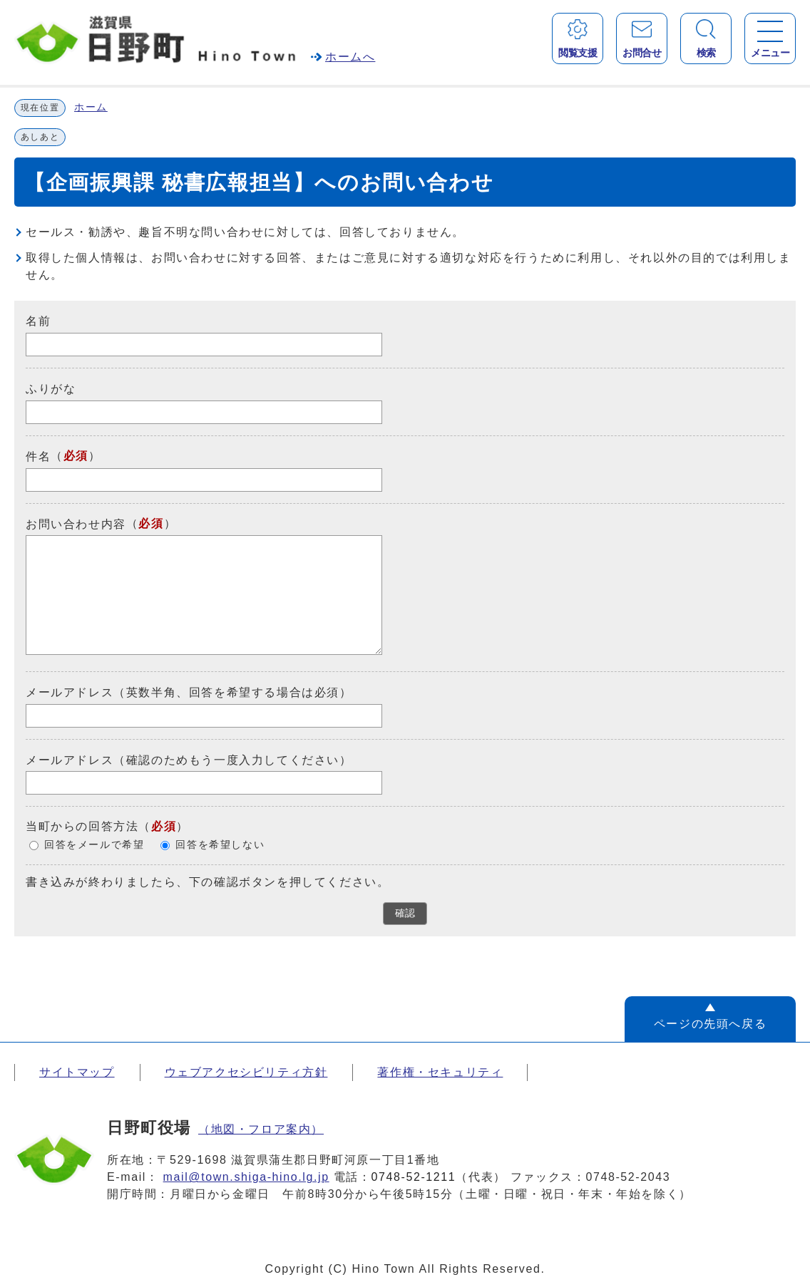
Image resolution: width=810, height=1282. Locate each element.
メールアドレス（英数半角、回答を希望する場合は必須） (189, 692)
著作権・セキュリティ (440, 1072)
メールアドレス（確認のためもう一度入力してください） (189, 759)
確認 (405, 913)
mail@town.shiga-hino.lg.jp (246, 1177)
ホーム (91, 107)
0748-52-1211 (413, 1177)
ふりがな (51, 389)
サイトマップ (77, 1072)
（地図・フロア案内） (261, 1129)
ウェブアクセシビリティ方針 (246, 1072)
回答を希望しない (220, 845)
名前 (38, 321)
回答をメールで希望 (94, 845)
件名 (38, 456)
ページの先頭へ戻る (710, 1024)
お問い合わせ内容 (76, 523)
